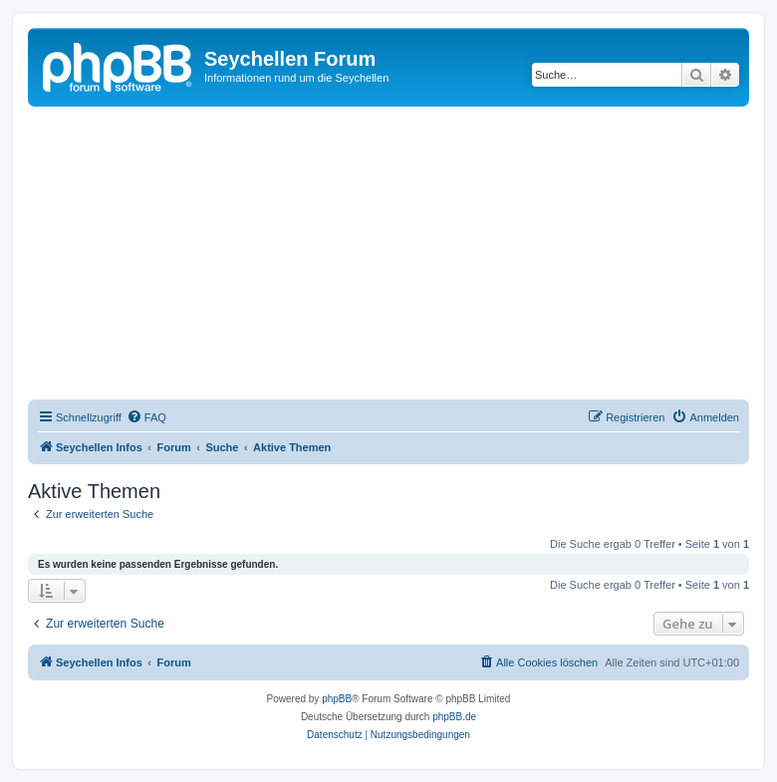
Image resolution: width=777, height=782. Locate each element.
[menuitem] (146, 417)
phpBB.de (454, 716)
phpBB (337, 698)
